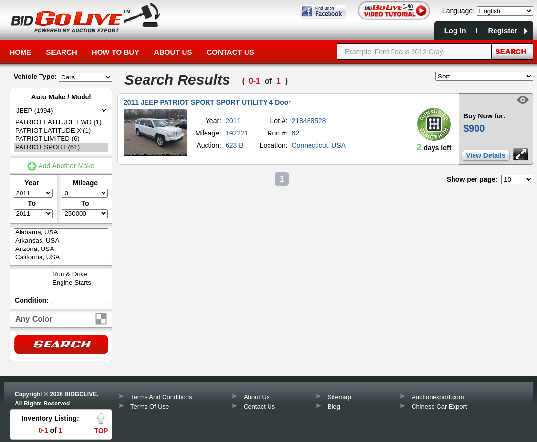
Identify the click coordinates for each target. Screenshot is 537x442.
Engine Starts (79, 283)
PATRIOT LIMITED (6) (61, 139)
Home (21, 52)
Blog (334, 406)
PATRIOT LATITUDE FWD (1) (61, 122)
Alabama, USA (61, 233)
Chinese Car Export (439, 406)
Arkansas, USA (61, 241)
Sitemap (339, 397)
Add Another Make (66, 166)
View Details (485, 155)
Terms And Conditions (161, 397)
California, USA (61, 257)
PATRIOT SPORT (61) (61, 147)
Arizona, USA (61, 249)
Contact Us (230, 52)
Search (61, 52)
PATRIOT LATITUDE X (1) (61, 131)
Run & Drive (79, 274)
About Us (173, 52)
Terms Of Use (149, 406)
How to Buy (115, 52)
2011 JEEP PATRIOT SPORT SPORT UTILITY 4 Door (207, 102)
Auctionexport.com (438, 397)
